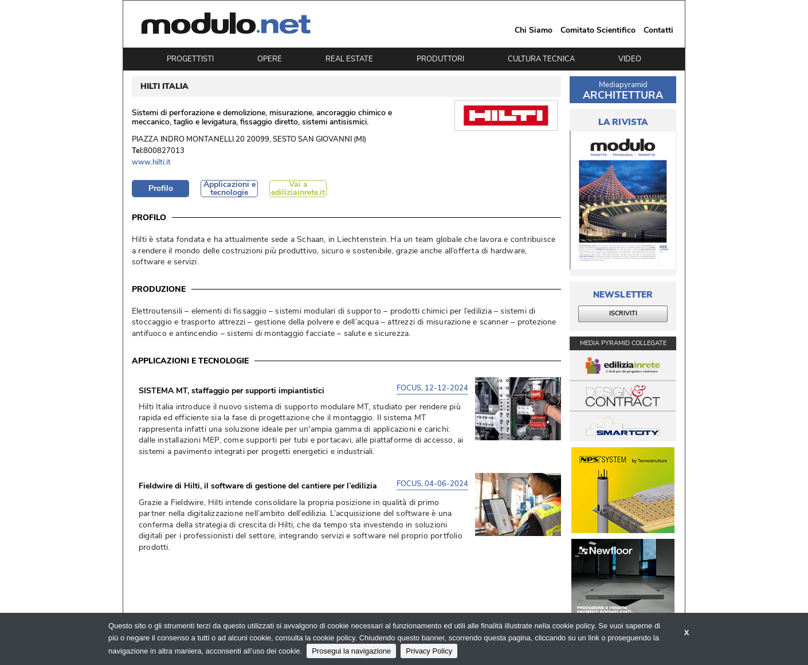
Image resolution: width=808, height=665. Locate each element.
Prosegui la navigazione (351, 651)
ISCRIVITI (623, 313)
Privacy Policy (429, 651)
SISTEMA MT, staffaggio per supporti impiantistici (231, 391)
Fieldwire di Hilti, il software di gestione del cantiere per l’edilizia (258, 486)
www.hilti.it (151, 162)
